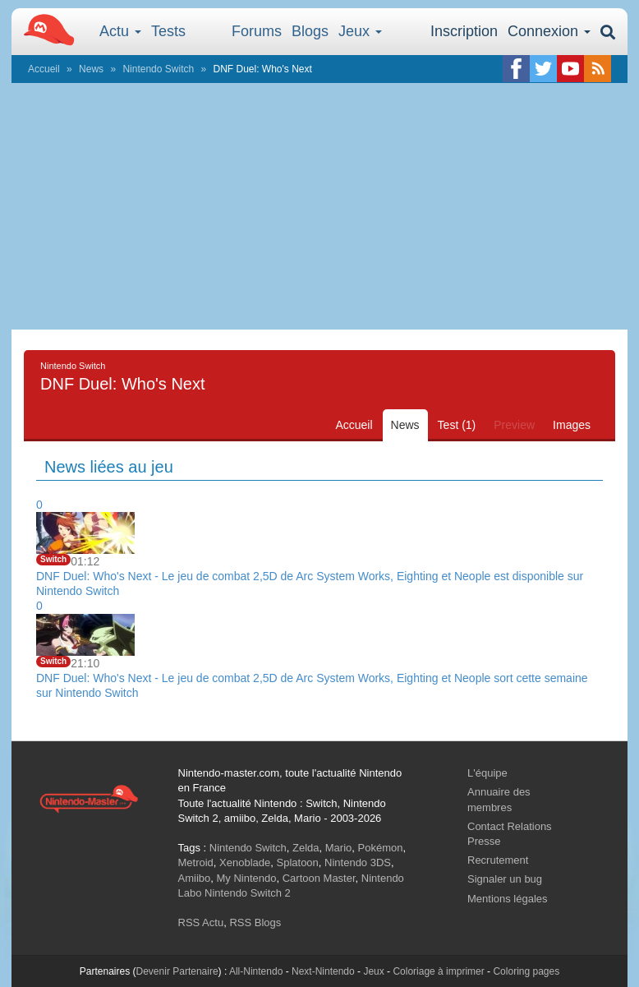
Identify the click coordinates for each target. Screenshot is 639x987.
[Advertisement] (319, 206)
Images (572, 424)
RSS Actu (201, 922)
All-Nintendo (256, 971)
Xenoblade (244, 862)
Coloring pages (526, 971)
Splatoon (298, 862)
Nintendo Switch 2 (248, 893)
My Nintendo (246, 878)
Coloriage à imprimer (438, 971)
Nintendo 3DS (357, 862)
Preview (514, 424)
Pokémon (380, 848)
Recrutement (497, 860)
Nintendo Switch (158, 69)
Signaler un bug (504, 879)
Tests (168, 31)
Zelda (306, 848)
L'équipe (487, 773)
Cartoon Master (319, 878)
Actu (120, 31)
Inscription (464, 31)
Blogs (310, 31)
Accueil (44, 69)
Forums (257, 31)
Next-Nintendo (323, 971)
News (91, 69)
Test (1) (457, 424)
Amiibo (194, 878)
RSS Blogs (255, 922)
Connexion (549, 31)
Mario (338, 848)
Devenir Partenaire (177, 971)
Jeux (360, 31)
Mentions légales (507, 898)
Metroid (196, 862)
